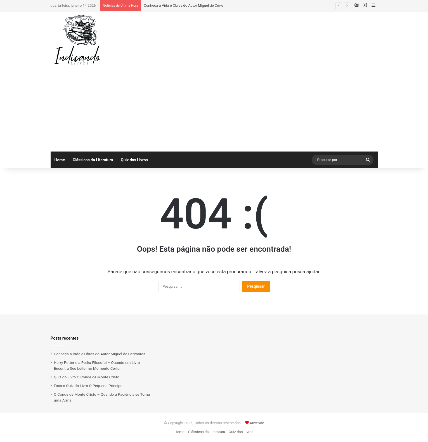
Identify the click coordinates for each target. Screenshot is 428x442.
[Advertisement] (214, 110)
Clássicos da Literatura (93, 160)
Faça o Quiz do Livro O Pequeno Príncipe (88, 385)
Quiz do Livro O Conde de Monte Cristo (86, 377)
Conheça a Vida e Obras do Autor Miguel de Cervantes (187, 5)
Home (60, 160)
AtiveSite (257, 423)
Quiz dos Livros (134, 160)
